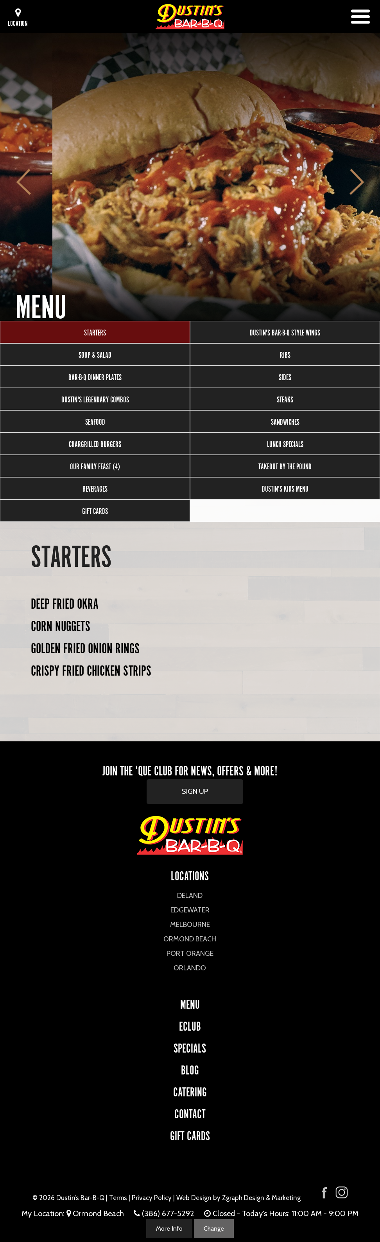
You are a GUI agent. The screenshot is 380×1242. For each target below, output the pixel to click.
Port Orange (190, 953)
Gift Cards (95, 510)
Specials (190, 1047)
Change (214, 1228)
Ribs (285, 354)
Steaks (285, 399)
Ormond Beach (189, 939)
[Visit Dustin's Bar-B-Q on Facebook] (324, 1192)
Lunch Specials (285, 443)
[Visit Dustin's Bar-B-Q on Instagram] (341, 1192)
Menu (190, 1003)
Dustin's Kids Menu (285, 488)
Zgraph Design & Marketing (261, 1198)
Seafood (95, 421)
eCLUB (190, 1025)
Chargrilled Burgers (95, 443)
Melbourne (190, 924)
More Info (169, 1228)
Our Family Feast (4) (95, 466)
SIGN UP (195, 791)
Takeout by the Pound (285, 466)
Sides (285, 376)
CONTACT (190, 1113)
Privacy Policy (152, 1198)
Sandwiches (285, 421)
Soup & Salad (95, 354)
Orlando (190, 968)
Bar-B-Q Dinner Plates (95, 376)
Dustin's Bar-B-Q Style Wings (285, 332)
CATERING (190, 1091)
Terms (118, 1198)
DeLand (190, 895)
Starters (95, 332)
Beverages (95, 488)
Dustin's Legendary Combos (95, 399)
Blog (190, 1069)
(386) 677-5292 (168, 1213)
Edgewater (190, 910)
